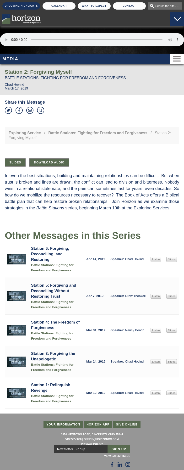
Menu (177, 59)
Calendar (59, 6)
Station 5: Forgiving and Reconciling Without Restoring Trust (53, 290)
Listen (156, 259)
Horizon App (98, 424)
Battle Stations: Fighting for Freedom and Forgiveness (97, 133)
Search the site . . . (167, 6)
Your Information (63, 424)
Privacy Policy (92, 443)
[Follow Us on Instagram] (127, 464)
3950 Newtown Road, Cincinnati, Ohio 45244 (92, 434)
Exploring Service (25, 133)
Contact (129, 6)
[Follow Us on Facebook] (112, 464)
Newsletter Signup (71, 449)
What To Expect (94, 6)
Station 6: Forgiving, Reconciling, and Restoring (50, 254)
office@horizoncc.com (101, 439)
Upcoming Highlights (21, 6)
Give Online (127, 424)
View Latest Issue (117, 455)
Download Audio (49, 162)
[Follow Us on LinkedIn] (120, 464)
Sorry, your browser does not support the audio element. (92, 39)
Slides (15, 162)
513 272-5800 (73, 439)
